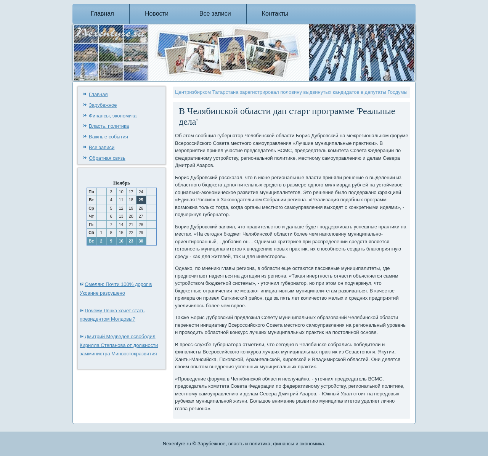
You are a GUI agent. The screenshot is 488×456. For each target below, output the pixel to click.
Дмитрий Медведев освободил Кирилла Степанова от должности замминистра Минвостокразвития (119, 345)
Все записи (215, 13)
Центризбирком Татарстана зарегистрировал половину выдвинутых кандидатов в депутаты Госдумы (291, 92)
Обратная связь (107, 158)
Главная (102, 13)
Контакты (275, 13)
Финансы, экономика (112, 116)
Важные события (108, 137)
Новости (157, 13)
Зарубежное (103, 105)
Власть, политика (109, 126)
